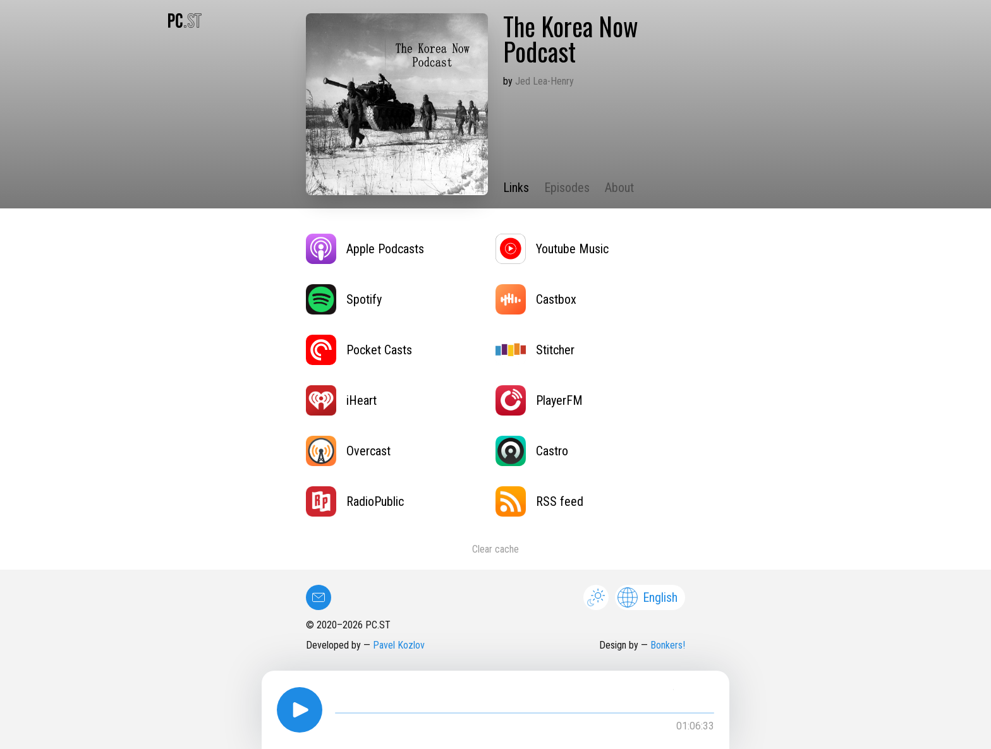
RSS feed (539, 501)
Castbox (535, 299)
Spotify (344, 299)
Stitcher (535, 350)
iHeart (341, 400)
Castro (531, 451)
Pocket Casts (359, 350)
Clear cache (495, 549)
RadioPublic (355, 501)
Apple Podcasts (365, 249)
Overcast (348, 451)
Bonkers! (667, 645)
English (647, 597)
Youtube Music (552, 249)
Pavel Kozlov (399, 645)
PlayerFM (539, 400)
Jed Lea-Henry (544, 81)
